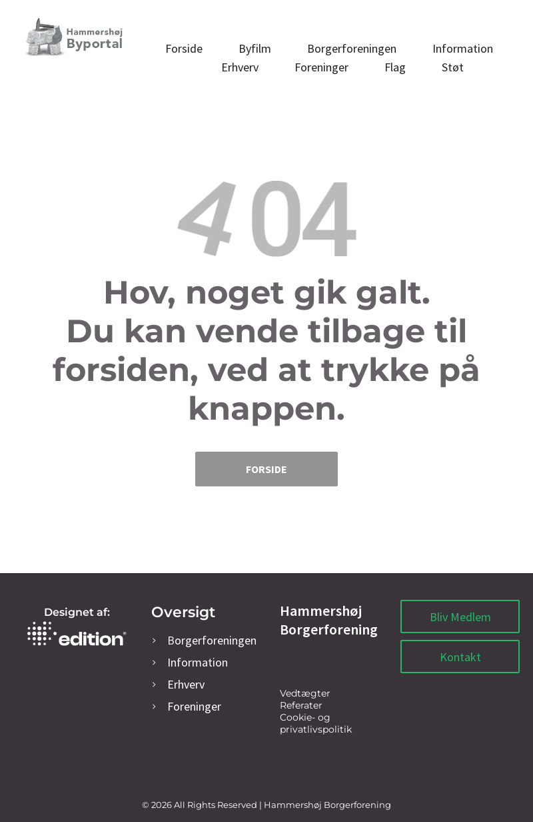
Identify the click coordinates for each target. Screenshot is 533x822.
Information (197, 662)
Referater (301, 705)
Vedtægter (305, 693)
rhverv (186, 684)
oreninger (194, 706)
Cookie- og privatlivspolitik (316, 723)
